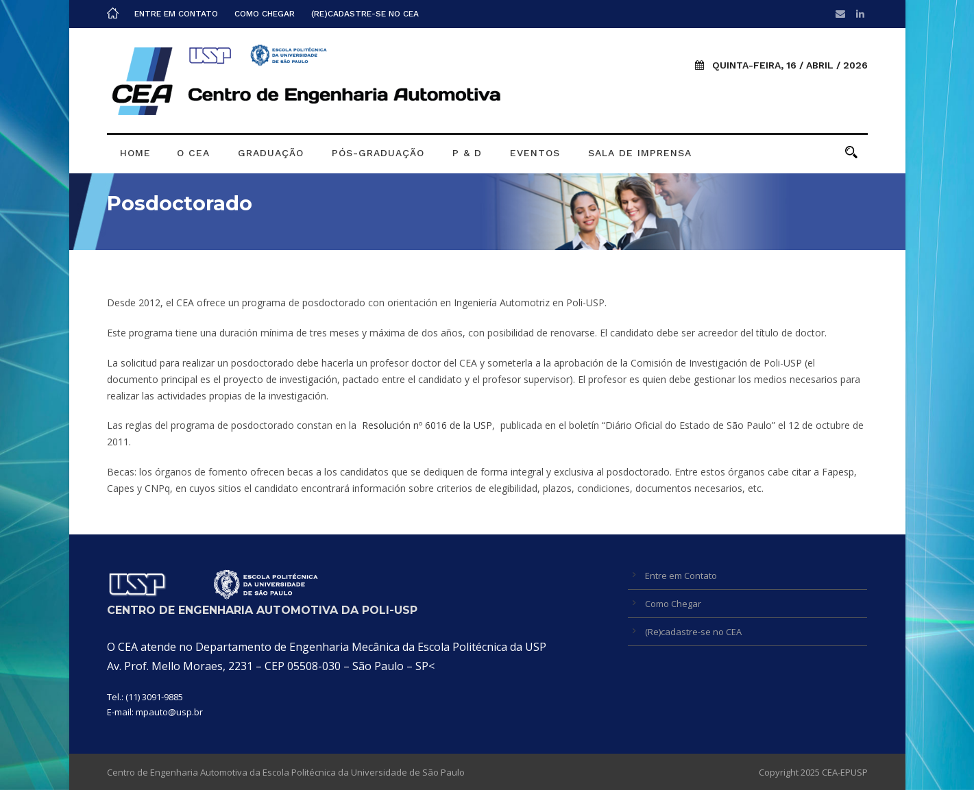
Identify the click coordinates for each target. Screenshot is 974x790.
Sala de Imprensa (640, 152)
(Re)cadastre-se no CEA (365, 13)
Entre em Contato (176, 13)
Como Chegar (264, 13)
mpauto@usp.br (169, 712)
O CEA (193, 152)
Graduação (271, 152)
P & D (467, 152)
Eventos (535, 152)
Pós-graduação (378, 152)
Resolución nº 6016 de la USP (427, 425)
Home (135, 152)
